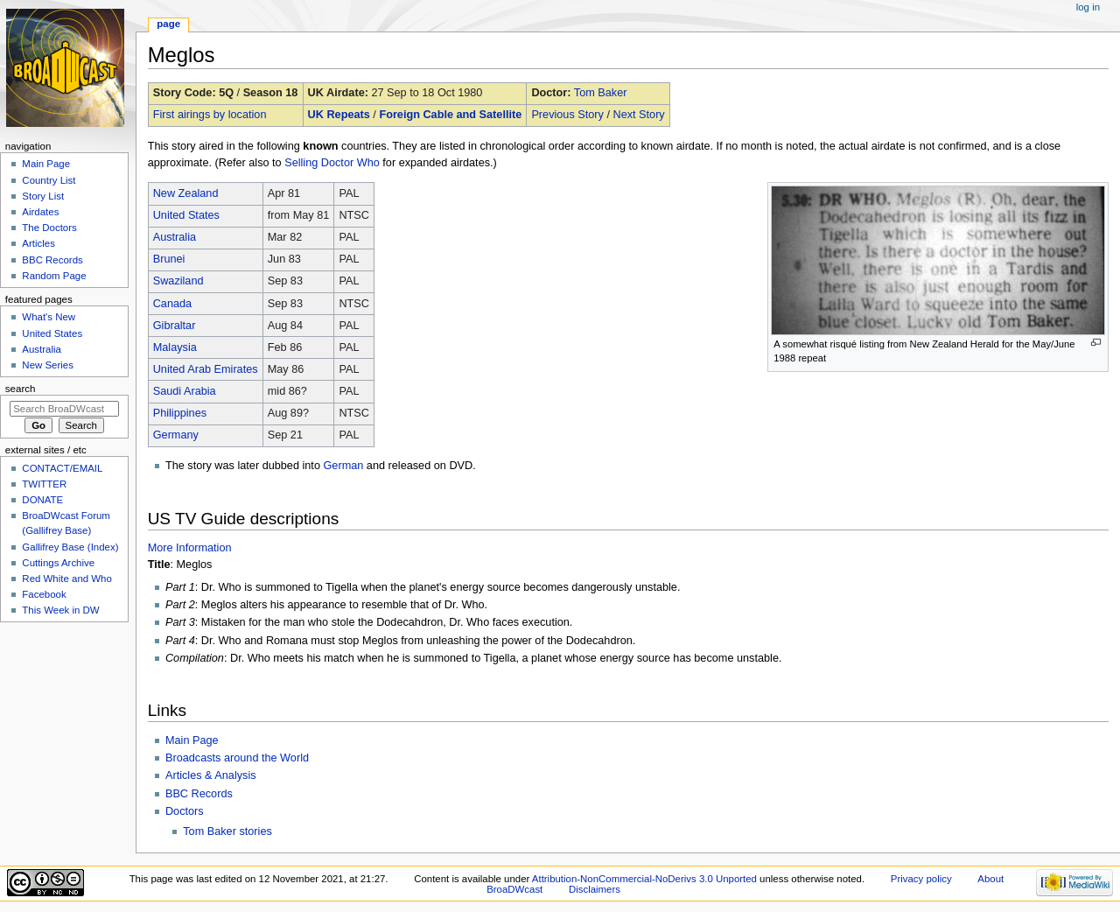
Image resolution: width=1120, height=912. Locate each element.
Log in (1088, 7)
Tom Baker (600, 93)
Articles (38, 243)
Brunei (169, 259)
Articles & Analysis (210, 775)
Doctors (184, 811)
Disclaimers (594, 889)
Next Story (638, 115)
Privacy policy (921, 878)
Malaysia (175, 347)
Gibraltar (174, 325)
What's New (48, 317)
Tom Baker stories (227, 831)
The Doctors (49, 227)
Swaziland (178, 281)
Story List (43, 196)
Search (20, 388)
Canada (172, 304)
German (343, 466)
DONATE (42, 500)
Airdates (40, 212)
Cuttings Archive (58, 563)
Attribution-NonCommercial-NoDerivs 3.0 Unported (644, 878)
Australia (174, 237)
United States (186, 215)
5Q (226, 93)
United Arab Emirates (205, 369)
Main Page (192, 740)
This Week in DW (60, 610)
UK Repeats (339, 115)
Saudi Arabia (184, 391)
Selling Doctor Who (332, 163)
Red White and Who (67, 578)
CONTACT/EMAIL (62, 468)
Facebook (44, 594)
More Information (190, 548)
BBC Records (199, 794)
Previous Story (567, 115)
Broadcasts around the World (237, 758)
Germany (176, 435)
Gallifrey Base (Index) (70, 547)
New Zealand (186, 193)
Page (168, 23)
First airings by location (210, 115)
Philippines (179, 413)
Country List (48, 180)
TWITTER (44, 484)
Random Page (54, 275)
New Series (48, 365)
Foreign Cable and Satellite (450, 115)
